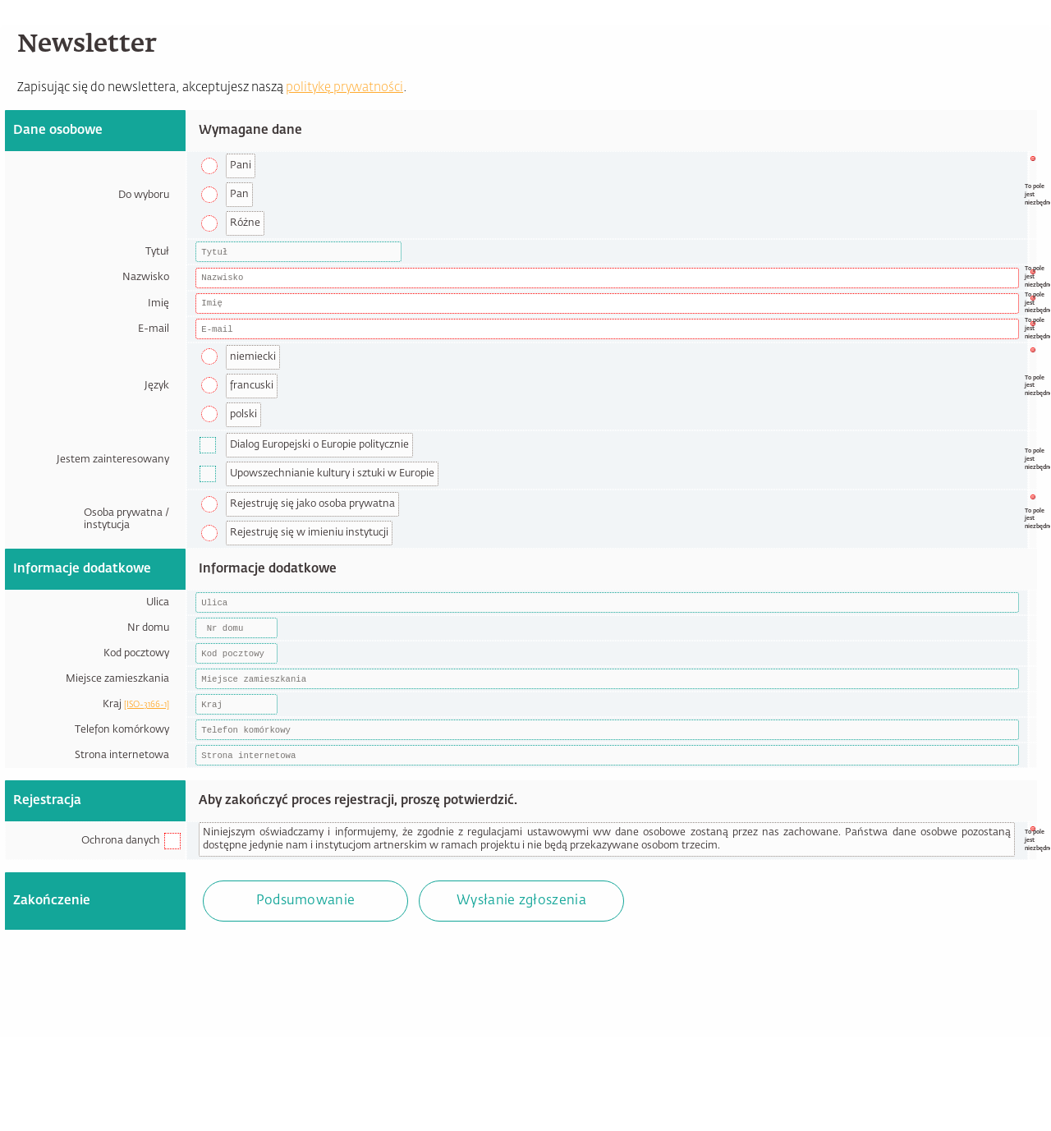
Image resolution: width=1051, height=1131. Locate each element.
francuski (251, 385)
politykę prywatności (344, 87)
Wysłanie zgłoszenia (521, 901)
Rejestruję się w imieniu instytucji (309, 532)
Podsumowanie (306, 901)
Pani (240, 165)
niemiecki (253, 357)
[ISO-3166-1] (146, 705)
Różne (245, 223)
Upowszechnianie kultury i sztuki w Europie (332, 473)
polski (243, 414)
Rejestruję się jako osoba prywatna (312, 504)
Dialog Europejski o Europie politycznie (319, 444)
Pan (239, 194)
